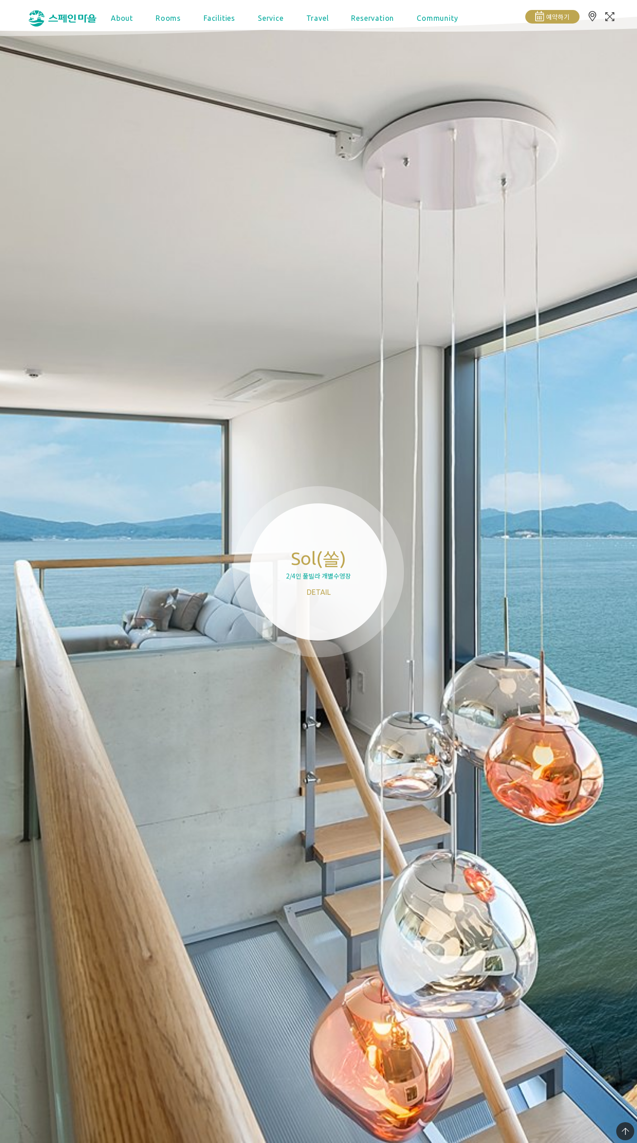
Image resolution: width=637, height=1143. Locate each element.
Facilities (219, 18)
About (122, 18)
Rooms (168, 18)
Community (437, 18)
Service (271, 18)
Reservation (372, 18)
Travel (317, 18)
